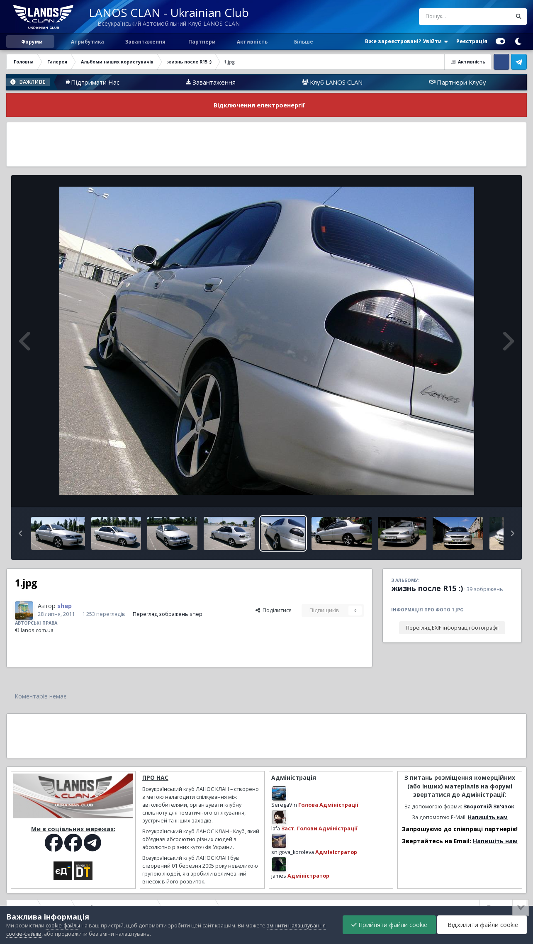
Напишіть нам (488, 817)
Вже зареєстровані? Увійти (406, 41)
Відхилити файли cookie (482, 925)
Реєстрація (471, 41)
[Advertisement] (267, 144)
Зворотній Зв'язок (488, 806)
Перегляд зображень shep (167, 614)
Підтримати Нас (130, 82)
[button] (20, 533)
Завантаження (144, 41)
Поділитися (274, 610)
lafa (275, 828)
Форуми (32, 41)
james (278, 875)
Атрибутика (87, 41)
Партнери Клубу (496, 82)
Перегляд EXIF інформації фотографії (452, 627)
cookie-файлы (63, 925)
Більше (303, 41)
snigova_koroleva (292, 852)
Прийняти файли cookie (389, 925)
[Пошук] (450, 16)
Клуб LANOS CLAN (371, 82)
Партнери (201, 41)
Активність (252, 41)
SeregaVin (284, 804)
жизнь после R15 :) (427, 588)
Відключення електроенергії (259, 105)
